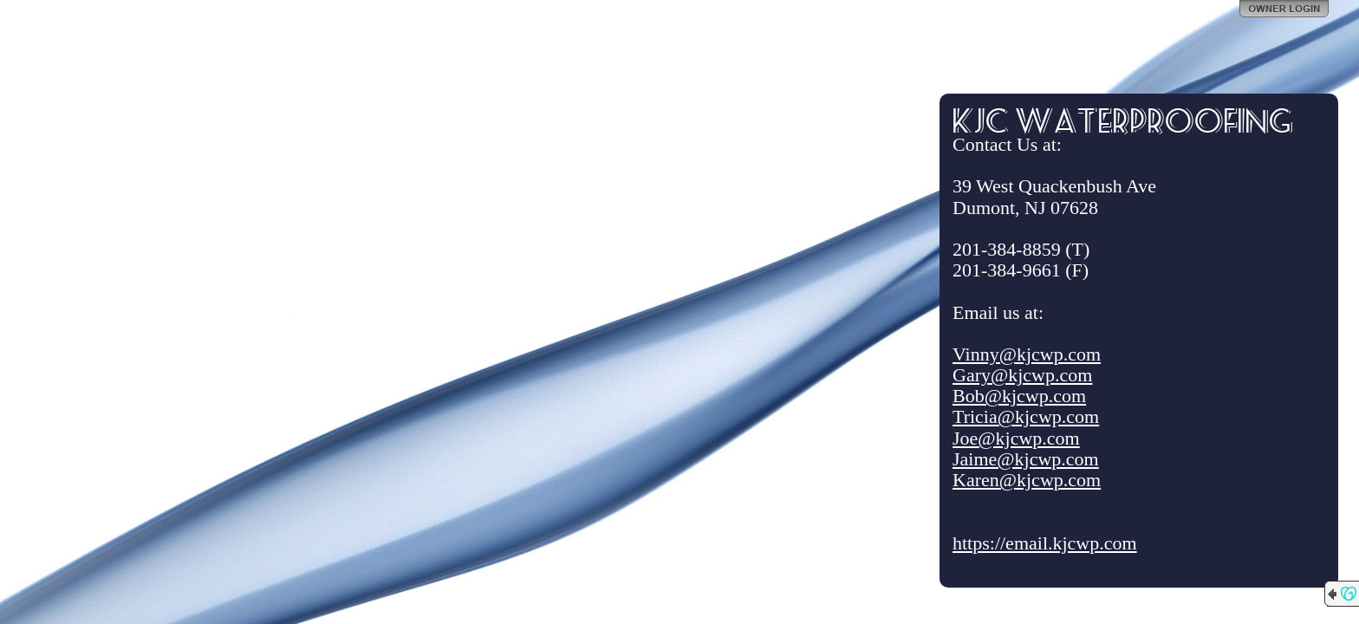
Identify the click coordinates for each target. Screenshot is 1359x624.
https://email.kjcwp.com (1045, 543)
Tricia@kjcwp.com (1026, 416)
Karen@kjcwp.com (1027, 480)
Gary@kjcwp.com (1022, 375)
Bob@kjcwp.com (1019, 395)
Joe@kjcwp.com (1016, 438)
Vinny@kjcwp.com (1027, 354)
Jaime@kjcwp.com (1026, 459)
